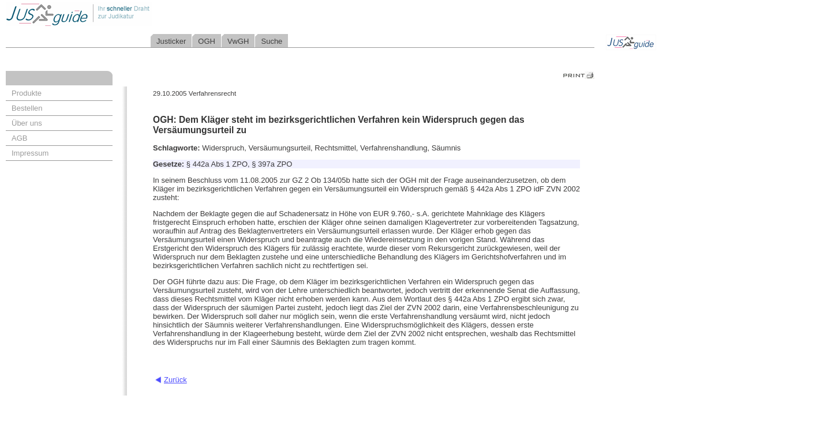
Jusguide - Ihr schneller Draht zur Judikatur (116, 14)
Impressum (30, 153)
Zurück (175, 379)
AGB (19, 138)
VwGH (238, 41)
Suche (271, 41)
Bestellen (27, 108)
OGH (206, 41)
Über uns (27, 123)
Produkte (27, 93)
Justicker (171, 41)
